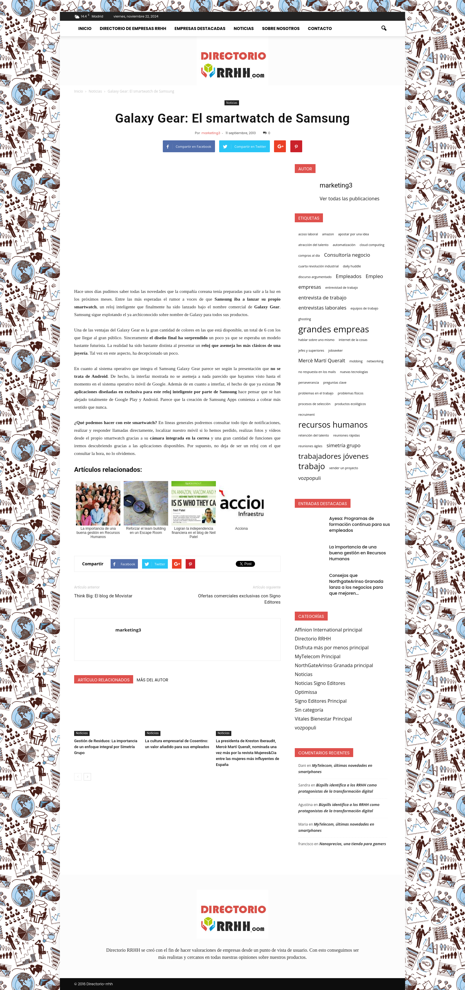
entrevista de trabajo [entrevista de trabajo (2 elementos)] (322, 297)
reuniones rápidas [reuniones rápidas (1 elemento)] (346, 435)
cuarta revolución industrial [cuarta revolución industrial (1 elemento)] (318, 266)
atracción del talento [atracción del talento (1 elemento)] (313, 245)
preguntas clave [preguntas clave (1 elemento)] (334, 382)
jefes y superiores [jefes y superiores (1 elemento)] (311, 350)
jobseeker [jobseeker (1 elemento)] (335, 350)
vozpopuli (305, 727)
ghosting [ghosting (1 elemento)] (304, 319)
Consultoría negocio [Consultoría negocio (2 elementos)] (347, 254)
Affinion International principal (328, 629)
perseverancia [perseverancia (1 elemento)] (308, 382)
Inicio (85, 28)
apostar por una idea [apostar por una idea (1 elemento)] (353, 234)
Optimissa (306, 692)
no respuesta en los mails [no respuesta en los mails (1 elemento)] (317, 372)
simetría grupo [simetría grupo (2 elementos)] (343, 445)
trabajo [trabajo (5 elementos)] (311, 466)
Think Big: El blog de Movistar (103, 596)
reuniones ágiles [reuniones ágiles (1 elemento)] (310, 446)
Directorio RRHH (313, 638)
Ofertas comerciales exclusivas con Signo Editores (239, 599)
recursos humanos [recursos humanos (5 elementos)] (333, 424)
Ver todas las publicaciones (350, 198)
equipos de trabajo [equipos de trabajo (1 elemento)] (364, 308)
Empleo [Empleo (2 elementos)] (374, 276)
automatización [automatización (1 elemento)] (344, 245)
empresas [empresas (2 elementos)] (309, 286)
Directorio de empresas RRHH (133, 28)
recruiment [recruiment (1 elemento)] (306, 414)
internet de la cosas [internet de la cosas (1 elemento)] (353, 340)
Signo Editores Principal (321, 701)
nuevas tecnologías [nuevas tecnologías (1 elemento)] (354, 372)
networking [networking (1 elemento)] (375, 361)
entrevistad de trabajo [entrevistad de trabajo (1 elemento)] (341, 287)
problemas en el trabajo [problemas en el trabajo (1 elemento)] (315, 393)
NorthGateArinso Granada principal (334, 665)
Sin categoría (309, 710)
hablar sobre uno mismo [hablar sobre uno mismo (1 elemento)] (316, 340)
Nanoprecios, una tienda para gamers (352, 843)
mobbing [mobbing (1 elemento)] (355, 361)
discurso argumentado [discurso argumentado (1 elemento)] (315, 277)
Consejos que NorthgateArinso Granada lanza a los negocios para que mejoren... (356, 584)
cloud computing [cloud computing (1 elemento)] (372, 245)
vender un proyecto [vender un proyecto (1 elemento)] (343, 468)
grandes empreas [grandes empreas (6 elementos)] (333, 329)
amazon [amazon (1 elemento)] (328, 234)
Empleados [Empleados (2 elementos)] (348, 276)
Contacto (320, 28)
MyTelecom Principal (317, 656)
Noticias (244, 28)
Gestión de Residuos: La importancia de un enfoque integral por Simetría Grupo (105, 747)
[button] (384, 28)
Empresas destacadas (200, 28)
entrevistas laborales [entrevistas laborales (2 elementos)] (322, 307)
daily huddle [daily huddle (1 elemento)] (352, 266)
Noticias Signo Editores (320, 683)
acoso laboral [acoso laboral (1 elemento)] (308, 234)
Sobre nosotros (281, 28)
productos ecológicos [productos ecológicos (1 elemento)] (350, 404)
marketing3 (210, 133)
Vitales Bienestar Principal (323, 718)
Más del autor (152, 680)
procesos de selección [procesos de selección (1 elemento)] (314, 404)
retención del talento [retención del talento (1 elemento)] (313, 435)
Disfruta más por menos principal (332, 647)
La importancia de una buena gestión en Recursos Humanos (357, 553)
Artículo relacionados (104, 680)
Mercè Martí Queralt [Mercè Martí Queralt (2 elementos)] (321, 360)
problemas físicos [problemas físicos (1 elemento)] (351, 393)
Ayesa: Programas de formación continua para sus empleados (359, 524)
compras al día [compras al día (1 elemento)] (309, 255)
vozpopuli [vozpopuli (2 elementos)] (309, 478)
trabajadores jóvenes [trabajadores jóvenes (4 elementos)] (333, 456)
